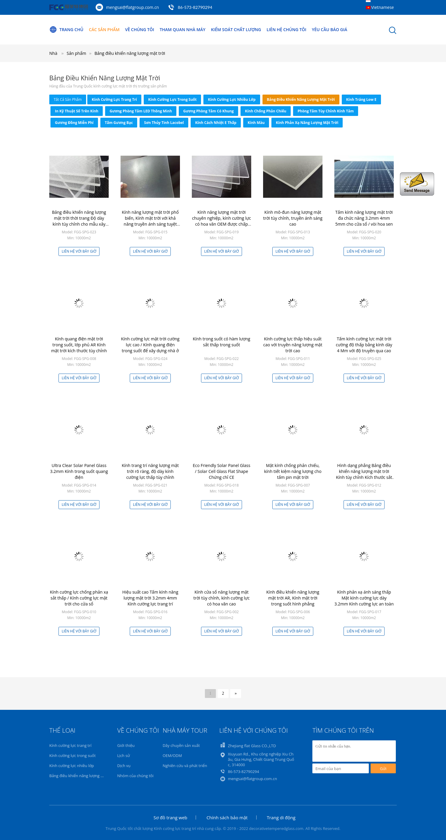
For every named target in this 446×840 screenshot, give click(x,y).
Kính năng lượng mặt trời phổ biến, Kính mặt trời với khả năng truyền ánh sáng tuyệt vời (150, 221)
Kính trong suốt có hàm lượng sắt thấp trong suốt (221, 342)
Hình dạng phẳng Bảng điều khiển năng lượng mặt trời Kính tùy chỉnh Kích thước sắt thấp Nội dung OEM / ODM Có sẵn (364, 477)
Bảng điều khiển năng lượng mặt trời (129, 53)
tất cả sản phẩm (68, 99)
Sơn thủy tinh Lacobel (164, 122)
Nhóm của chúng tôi (135, 775)
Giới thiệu (126, 745)
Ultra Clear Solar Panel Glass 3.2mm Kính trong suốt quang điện (79, 471)
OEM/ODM (172, 755)
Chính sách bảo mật (227, 817)
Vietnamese (382, 7)
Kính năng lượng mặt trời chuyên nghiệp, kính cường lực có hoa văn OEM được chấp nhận (221, 221)
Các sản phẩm (104, 29)
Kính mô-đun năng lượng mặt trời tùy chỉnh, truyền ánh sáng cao (292, 218)
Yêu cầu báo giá (329, 29)
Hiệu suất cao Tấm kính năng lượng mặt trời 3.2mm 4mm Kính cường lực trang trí (150, 598)
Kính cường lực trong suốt (172, 99)
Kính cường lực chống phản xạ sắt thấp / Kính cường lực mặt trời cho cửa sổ (79, 598)
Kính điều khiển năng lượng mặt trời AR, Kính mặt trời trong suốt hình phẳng (292, 598)
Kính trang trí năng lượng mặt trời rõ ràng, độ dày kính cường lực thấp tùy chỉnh (150, 471)
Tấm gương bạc (119, 122)
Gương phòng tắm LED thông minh (141, 111)
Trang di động (281, 817)
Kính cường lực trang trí (114, 99)
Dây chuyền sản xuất (181, 745)
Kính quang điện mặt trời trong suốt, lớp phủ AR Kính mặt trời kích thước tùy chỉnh (79, 344)
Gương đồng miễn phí (74, 122)
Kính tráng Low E (361, 99)
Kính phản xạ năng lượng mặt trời (307, 122)
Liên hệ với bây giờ (79, 251)
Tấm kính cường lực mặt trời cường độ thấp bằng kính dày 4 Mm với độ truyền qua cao (364, 344)
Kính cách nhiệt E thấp (215, 122)
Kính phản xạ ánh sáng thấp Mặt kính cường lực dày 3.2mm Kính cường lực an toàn (363, 598)
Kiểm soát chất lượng (236, 29)
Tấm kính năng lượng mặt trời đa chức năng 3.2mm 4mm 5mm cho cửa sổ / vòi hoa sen (364, 218)
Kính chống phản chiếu (265, 111)
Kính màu (256, 122)
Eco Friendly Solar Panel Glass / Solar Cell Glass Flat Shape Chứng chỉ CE (221, 471)
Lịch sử (123, 755)
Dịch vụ (124, 765)
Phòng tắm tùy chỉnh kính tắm (326, 111)
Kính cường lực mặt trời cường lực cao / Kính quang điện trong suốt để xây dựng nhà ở (150, 344)
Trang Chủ (66, 29)
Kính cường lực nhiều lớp (231, 99)
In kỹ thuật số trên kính (76, 111)
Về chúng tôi (139, 29)
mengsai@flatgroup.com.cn (132, 7)
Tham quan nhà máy (182, 29)
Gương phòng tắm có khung (208, 111)
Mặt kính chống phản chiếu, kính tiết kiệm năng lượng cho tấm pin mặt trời (292, 471)
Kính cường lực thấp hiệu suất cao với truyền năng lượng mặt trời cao (292, 344)
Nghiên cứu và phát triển (185, 765)
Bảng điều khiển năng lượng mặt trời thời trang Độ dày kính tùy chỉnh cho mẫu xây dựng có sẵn (79, 221)
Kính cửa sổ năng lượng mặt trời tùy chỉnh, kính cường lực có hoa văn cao (221, 598)
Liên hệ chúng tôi (286, 29)
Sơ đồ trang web (170, 817)
